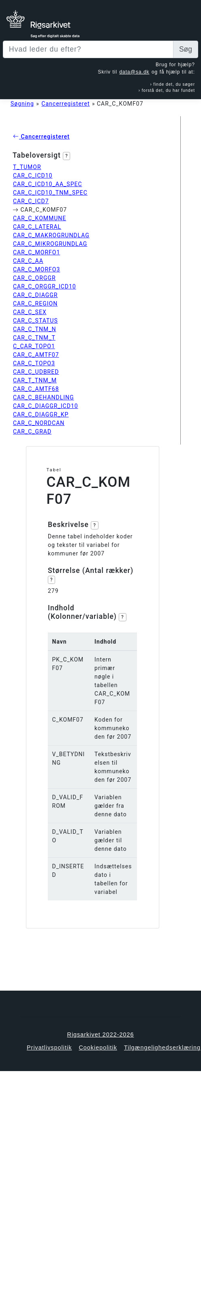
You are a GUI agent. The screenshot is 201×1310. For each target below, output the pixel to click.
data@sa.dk (134, 72)
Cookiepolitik (98, 1047)
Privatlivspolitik (49, 1047)
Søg (185, 49)
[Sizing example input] (88, 49)
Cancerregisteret (65, 103)
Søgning (22, 103)
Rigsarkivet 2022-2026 (100, 1034)
